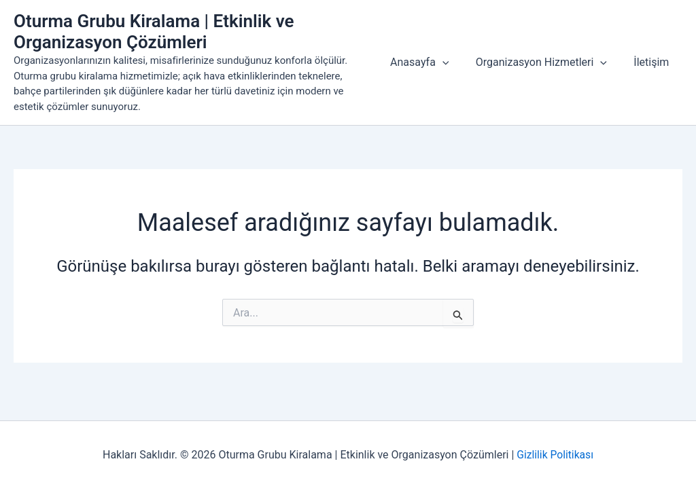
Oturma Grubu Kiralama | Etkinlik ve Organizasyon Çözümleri (154, 31)
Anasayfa (431, 62)
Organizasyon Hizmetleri (548, 62)
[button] (455, 62)
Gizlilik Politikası (555, 454)
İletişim (654, 62)
